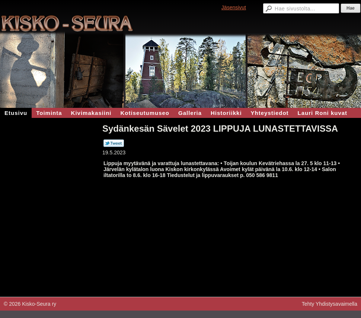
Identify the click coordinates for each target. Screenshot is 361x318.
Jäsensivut (233, 7)
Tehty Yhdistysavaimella (329, 304)
